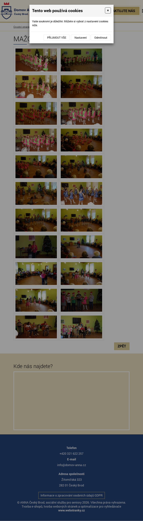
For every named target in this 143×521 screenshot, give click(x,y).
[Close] (108, 10)
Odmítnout (100, 37)
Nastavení (81, 37)
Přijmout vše (56, 37)
